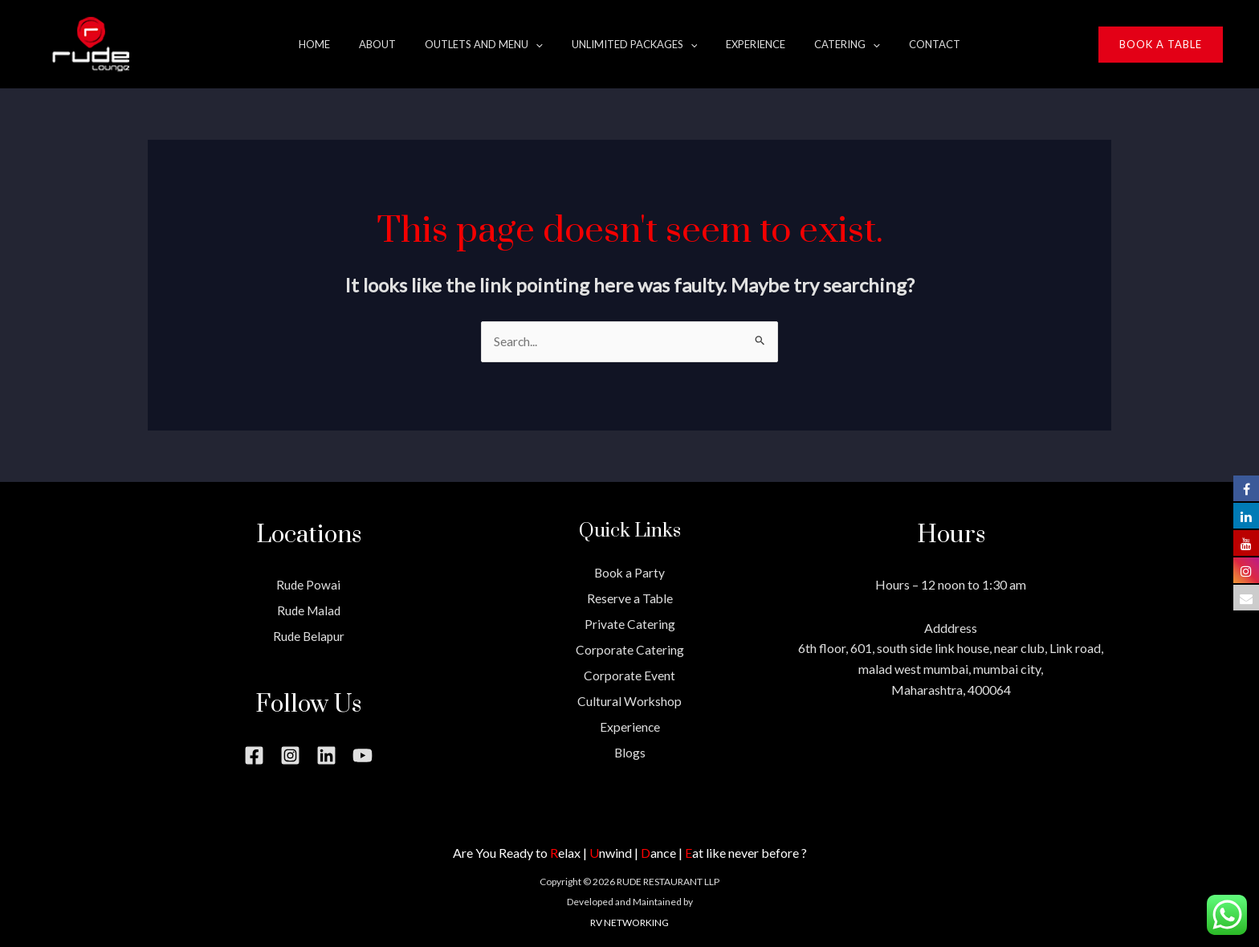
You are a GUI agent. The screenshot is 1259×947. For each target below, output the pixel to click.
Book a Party (629, 573)
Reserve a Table (629, 598)
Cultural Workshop (629, 700)
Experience (629, 725)
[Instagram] (290, 755)
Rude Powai (308, 585)
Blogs (629, 750)
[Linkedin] (326, 755)
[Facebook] (254, 755)
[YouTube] (362, 755)
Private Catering (630, 623)
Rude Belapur (308, 635)
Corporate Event (629, 674)
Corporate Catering (630, 649)
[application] (545, 44)
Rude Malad (308, 610)
